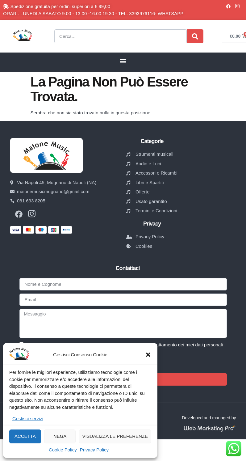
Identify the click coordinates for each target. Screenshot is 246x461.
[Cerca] (195, 36)
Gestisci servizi (27, 418)
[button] (148, 355)
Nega (60, 436)
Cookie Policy (63, 449)
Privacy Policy (94, 449)
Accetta (25, 436)
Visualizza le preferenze (115, 436)
